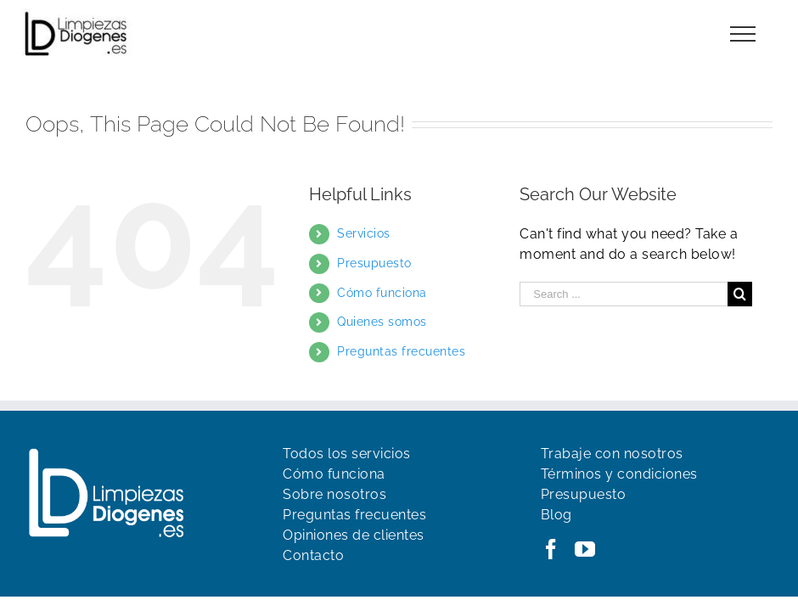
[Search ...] (623, 294)
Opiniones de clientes (353, 535)
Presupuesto (374, 263)
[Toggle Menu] (743, 34)
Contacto (313, 555)
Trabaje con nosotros (612, 454)
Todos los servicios (347, 454)
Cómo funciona (382, 293)
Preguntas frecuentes (401, 351)
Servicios (364, 233)
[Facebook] (551, 549)
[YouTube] (585, 549)
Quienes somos (382, 321)
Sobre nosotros (334, 494)
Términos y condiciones (619, 474)
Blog (556, 515)
